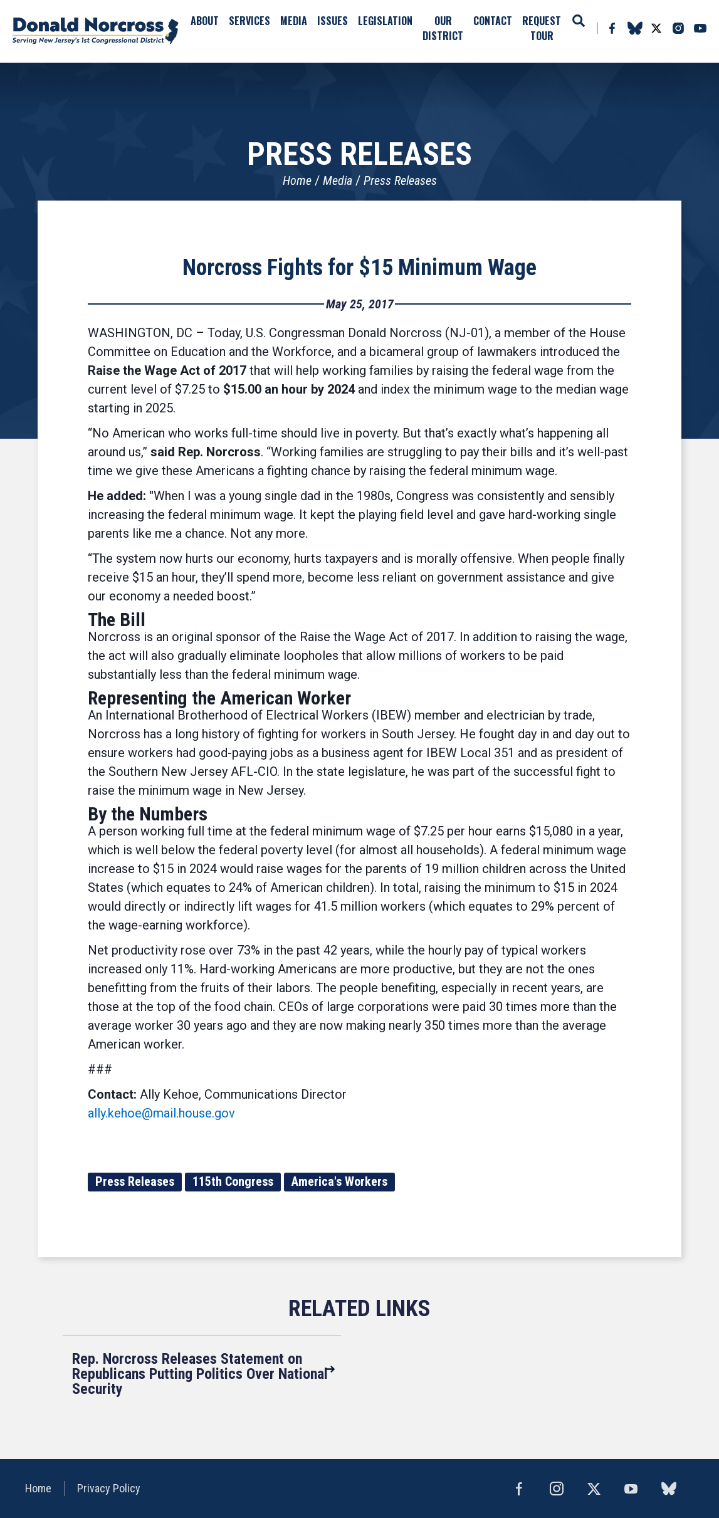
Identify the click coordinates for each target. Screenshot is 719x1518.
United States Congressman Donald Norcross (96, 31)
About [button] (205, 20)
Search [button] (578, 21)
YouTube (700, 28)
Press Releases (400, 180)
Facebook (611, 28)
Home (297, 180)
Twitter (656, 28)
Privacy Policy (108, 1488)
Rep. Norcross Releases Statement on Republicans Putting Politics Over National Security (200, 1374)
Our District (442, 28)
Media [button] (293, 20)
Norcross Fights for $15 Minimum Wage (359, 267)
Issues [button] (332, 20)
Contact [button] (492, 20)
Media (337, 180)
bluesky (634, 28)
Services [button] (249, 20)
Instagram (678, 28)
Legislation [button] (385, 20)
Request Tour (541, 28)
